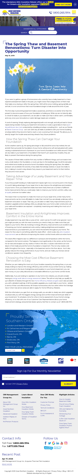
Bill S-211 (71, 471)
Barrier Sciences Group (15, 129)
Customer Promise (47, 402)
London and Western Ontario (20, 326)
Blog (64, 471)
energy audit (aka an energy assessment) (27, 278)
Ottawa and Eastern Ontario (19, 331)
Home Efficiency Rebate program (47, 281)
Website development (35, 473)
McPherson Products (10, 422)
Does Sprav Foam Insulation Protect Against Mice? (65, 425)
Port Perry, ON (13, 343)
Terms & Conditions (47, 408)
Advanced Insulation (10, 414)
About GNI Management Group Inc (10, 404)
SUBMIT (68, 384)
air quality (8, 192)
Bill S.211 (43, 411)
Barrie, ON (11, 337)
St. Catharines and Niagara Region (22, 328)
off (52, 29)
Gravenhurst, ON (14, 334)
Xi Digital (48, 473)
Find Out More (63, 5)
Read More (7, 464)
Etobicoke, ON (13, 340)
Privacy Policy (22, 384)
